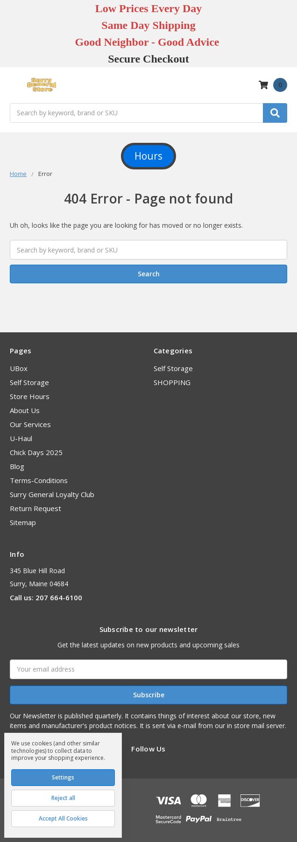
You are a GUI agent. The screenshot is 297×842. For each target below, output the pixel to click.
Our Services (30, 424)
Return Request (35, 508)
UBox (19, 368)
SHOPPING (172, 382)
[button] (148, 156)
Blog (17, 466)
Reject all (63, 798)
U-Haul (21, 438)
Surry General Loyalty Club (52, 494)
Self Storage (29, 382)
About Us (25, 410)
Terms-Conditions (39, 480)
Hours (148, 155)
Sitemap (23, 522)
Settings (63, 777)
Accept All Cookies (63, 818)
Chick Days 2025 (36, 452)
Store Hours (30, 396)
